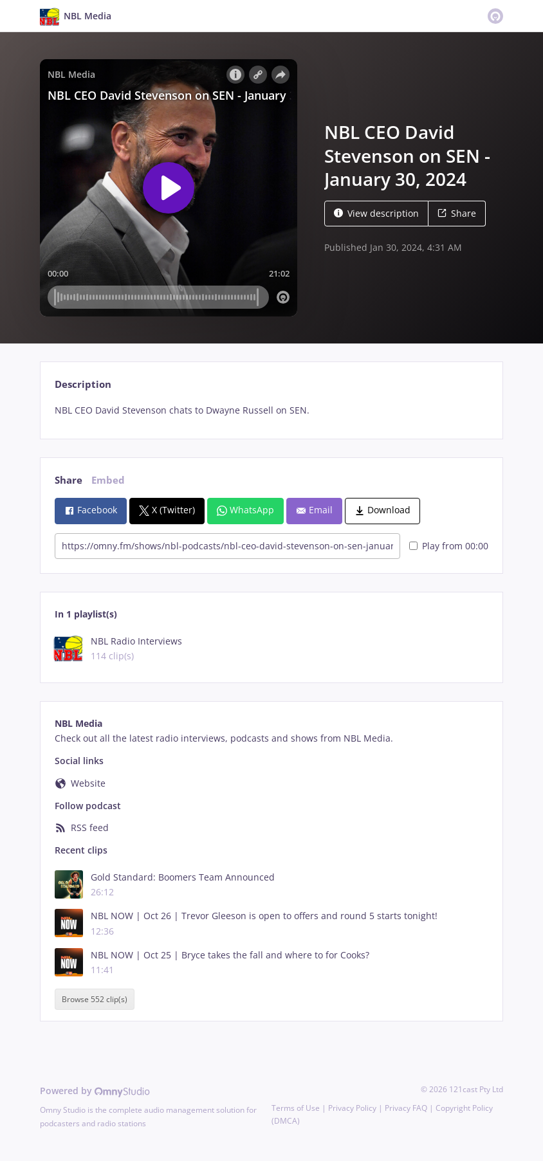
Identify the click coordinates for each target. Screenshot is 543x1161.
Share (456, 213)
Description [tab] (83, 384)
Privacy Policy (352, 1107)
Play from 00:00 (448, 546)
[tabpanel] (271, 410)
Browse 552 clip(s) (94, 999)
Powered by (95, 1090)
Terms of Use (296, 1107)
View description (376, 213)
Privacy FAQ (406, 1107)
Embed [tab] (108, 480)
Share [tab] (68, 480)
